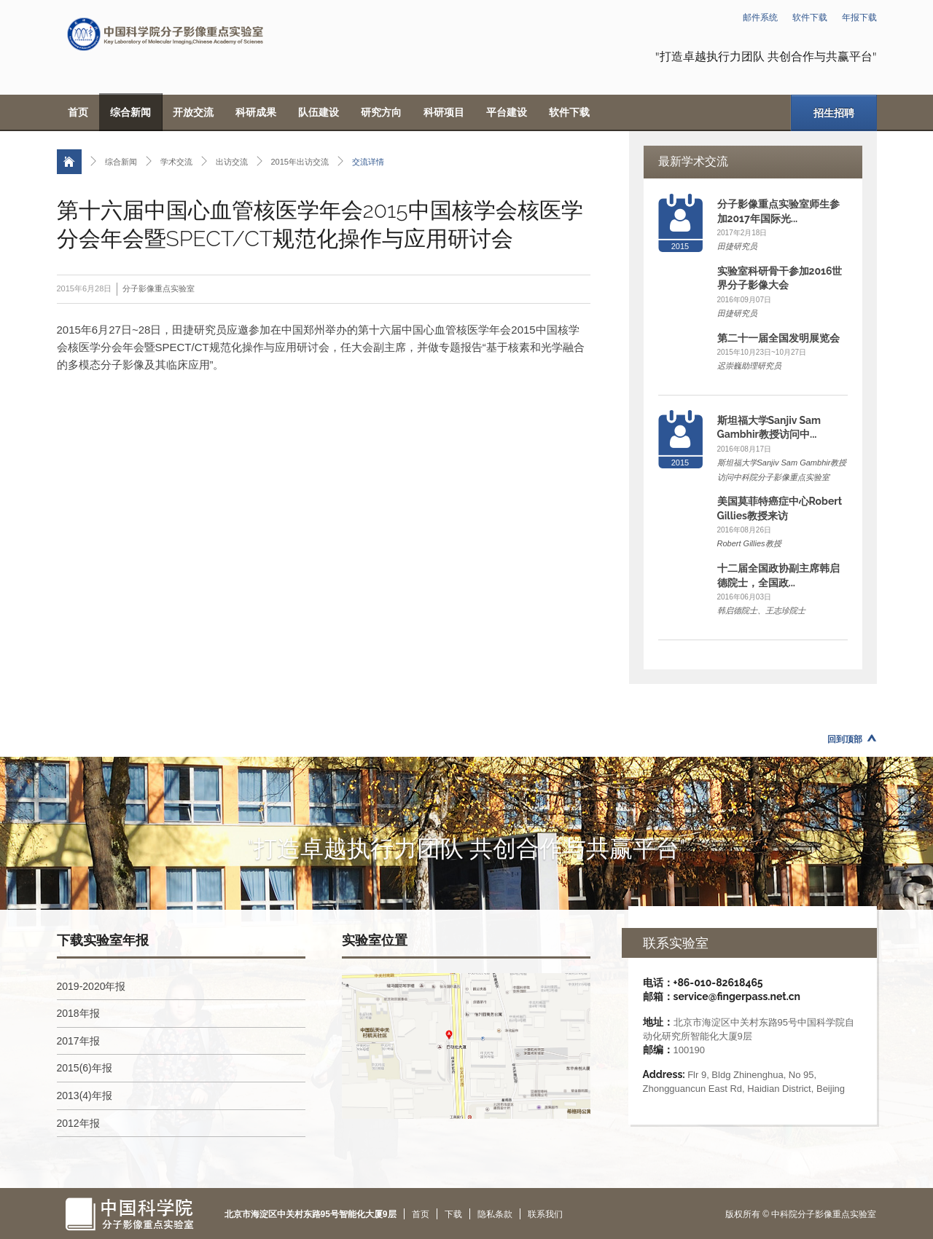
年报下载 (859, 17)
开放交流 (193, 112)
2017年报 (78, 1041)
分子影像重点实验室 (158, 288)
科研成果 (255, 112)
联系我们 (545, 1214)
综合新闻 (130, 112)
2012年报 (78, 1123)
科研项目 (443, 112)
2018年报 (78, 1013)
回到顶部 (844, 739)
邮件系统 (760, 17)
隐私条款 (494, 1214)
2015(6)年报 (84, 1068)
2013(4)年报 (84, 1095)
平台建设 (506, 112)
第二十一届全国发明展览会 (778, 338)
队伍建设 (318, 112)
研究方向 (381, 112)
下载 (453, 1214)
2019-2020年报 (91, 986)
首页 (78, 112)
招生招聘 (833, 113)
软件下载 (809, 17)
